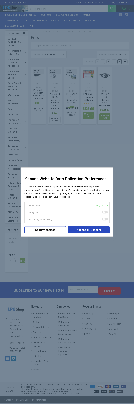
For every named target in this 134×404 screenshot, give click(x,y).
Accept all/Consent (89, 229)
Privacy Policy (93, 190)
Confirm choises (45, 229)
